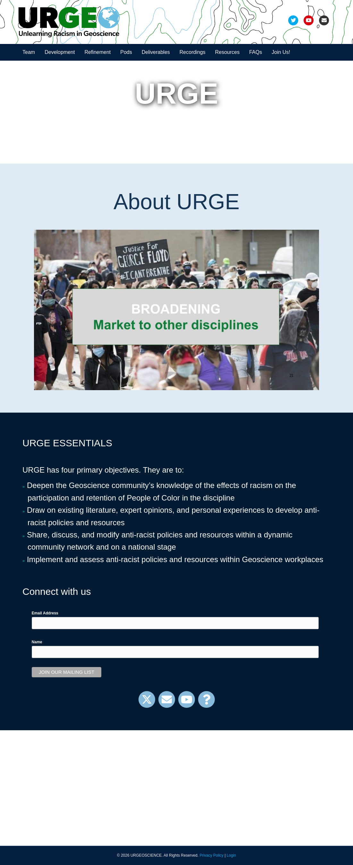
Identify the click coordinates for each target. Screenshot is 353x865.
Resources (227, 52)
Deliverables (156, 52)
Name (37, 642)
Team (28, 52)
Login (231, 855)
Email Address (45, 613)
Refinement (97, 52)
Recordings (193, 52)
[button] (147, 699)
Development (60, 52)
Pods (126, 52)
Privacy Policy (211, 855)
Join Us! (281, 52)
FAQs (255, 52)
